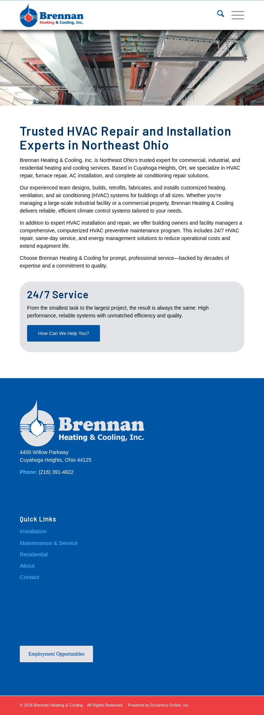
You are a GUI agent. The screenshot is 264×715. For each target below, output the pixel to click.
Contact (29, 577)
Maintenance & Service (49, 542)
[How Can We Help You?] (63, 333)
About (27, 566)
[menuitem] (217, 15)
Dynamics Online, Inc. (170, 705)
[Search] (217, 15)
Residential (34, 554)
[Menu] (234, 15)
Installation (33, 531)
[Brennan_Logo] (109, 15)
